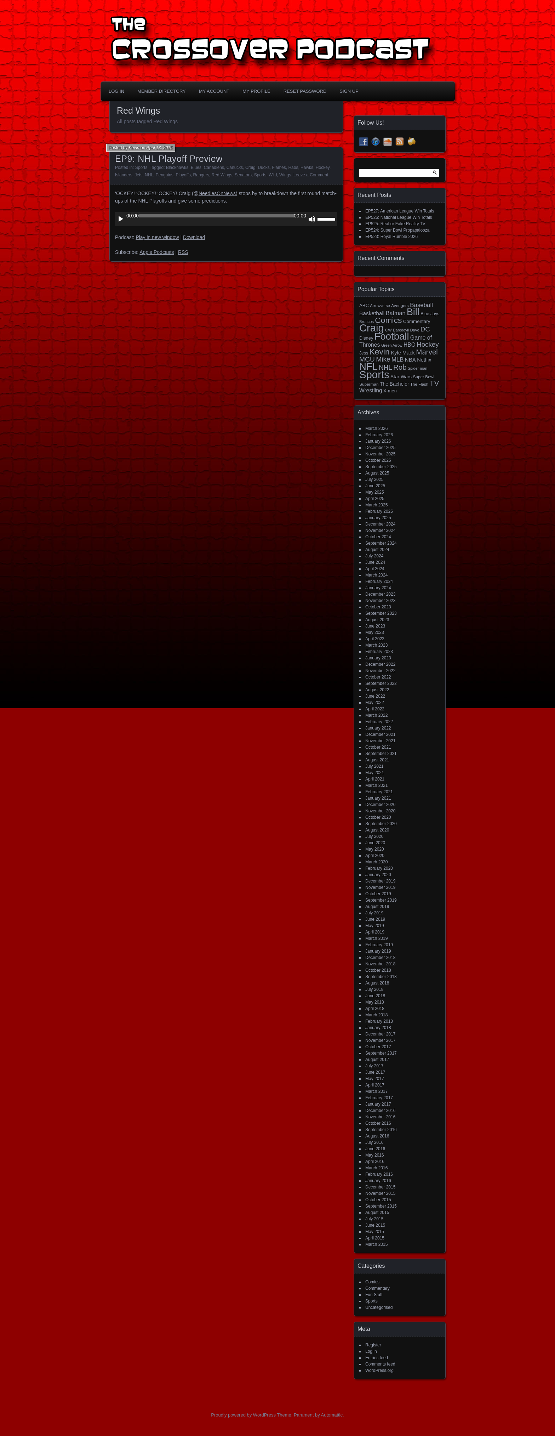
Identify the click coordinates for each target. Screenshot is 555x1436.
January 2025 (378, 517)
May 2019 (374, 925)
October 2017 (378, 1046)
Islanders (123, 174)
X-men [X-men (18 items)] (390, 390)
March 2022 (376, 715)
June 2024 (375, 562)
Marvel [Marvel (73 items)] (427, 352)
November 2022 (380, 670)
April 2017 (374, 1085)
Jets (138, 174)
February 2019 (379, 944)
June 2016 (375, 1148)
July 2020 (374, 836)
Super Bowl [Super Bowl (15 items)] (424, 376)
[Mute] (311, 219)
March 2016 (376, 1167)
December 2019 (380, 881)
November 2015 (380, 1193)
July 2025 (374, 479)
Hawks (307, 167)
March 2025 (376, 505)
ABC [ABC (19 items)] (364, 305)
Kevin (134, 147)
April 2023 (374, 638)
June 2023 (375, 626)
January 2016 (378, 1180)
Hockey (323, 167)
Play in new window (157, 237)
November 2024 (380, 530)
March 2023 (376, 645)
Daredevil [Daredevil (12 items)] (401, 330)
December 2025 (380, 447)
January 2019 (378, 951)
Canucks (235, 167)
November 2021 (380, 740)
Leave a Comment (310, 174)
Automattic (332, 1415)
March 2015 (376, 1244)
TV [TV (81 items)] (434, 383)
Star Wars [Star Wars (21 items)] (401, 376)
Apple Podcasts (156, 252)
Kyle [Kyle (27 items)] (396, 353)
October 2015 (378, 1199)
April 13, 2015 (160, 147)
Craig (250, 167)
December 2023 (380, 594)
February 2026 (379, 434)
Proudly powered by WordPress (243, 1415)
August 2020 (377, 830)
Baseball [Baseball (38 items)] (421, 305)
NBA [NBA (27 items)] (410, 360)
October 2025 (378, 460)
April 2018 (374, 1008)
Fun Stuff (373, 1294)
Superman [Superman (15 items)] (369, 384)
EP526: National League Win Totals (398, 217)
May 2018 (374, 1002)
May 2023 (374, 632)
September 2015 (381, 1206)
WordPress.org (379, 1370)
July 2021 (374, 766)
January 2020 (378, 874)
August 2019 (377, 906)
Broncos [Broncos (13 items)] (366, 321)
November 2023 (380, 600)
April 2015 (374, 1238)
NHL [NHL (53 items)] (385, 367)
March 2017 (376, 1091)
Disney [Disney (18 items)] (366, 338)
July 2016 (374, 1142)
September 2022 (381, 683)
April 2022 (374, 708)
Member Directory (161, 91)
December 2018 (380, 957)
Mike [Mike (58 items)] (383, 359)
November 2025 (380, 454)
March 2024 (376, 575)
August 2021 (377, 759)
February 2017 (379, 1097)
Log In (116, 91)
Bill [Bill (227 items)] (413, 312)
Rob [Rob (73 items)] (400, 367)
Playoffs (183, 174)
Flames (279, 167)
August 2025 (377, 473)
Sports (141, 167)
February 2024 (379, 581)
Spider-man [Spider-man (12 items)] (417, 368)
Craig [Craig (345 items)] (371, 328)
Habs (293, 167)
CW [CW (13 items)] (388, 330)
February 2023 (379, 651)
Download (194, 237)
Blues (196, 167)
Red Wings (222, 174)
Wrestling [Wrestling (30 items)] (370, 390)
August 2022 (377, 689)
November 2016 (380, 1116)
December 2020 (380, 804)
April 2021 (374, 779)
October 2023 (378, 607)
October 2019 (378, 893)
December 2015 (380, 1187)
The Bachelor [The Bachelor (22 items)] (394, 384)
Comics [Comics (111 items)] (388, 320)
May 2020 (374, 849)
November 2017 (380, 1040)
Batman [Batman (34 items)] (396, 313)
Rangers (201, 174)
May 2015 (374, 1231)
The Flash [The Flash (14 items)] (419, 384)
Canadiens (214, 167)
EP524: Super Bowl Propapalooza (397, 230)
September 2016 (381, 1129)
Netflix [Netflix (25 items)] (424, 360)
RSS (183, 252)
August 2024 (377, 549)
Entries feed (376, 1357)
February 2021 (379, 791)
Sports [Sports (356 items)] (374, 374)
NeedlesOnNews (217, 193)
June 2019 (375, 919)
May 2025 (374, 492)
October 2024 (378, 536)
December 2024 (380, 524)
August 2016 (377, 1136)
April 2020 (374, 855)
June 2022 (375, 696)
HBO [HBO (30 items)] (410, 345)
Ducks (263, 167)
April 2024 (374, 568)
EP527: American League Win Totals (399, 211)
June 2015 (375, 1225)
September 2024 (381, 543)
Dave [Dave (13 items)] (414, 330)
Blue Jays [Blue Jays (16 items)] (429, 313)
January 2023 (378, 657)
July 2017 (374, 1065)
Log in (371, 1351)
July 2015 (374, 1218)
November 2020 (380, 810)
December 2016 (380, 1110)
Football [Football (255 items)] (391, 336)
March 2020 (376, 861)
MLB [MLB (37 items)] (397, 359)
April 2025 (374, 498)
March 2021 (376, 785)
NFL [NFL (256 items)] (368, 366)
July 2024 (374, 556)
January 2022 (378, 728)
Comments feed (380, 1364)
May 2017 (374, 1078)
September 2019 (381, 900)
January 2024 (378, 587)
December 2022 (380, 664)
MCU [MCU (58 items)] (367, 359)
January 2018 (378, 1027)
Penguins (164, 174)
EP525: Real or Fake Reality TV (395, 223)
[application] (226, 219)
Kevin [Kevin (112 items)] (379, 351)
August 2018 (377, 983)
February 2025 (379, 511)
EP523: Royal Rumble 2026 (391, 236)
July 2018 (374, 989)
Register (373, 1345)
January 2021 (378, 798)
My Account (214, 91)
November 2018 (380, 963)
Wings (285, 174)
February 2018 (379, 1021)
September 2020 (381, 823)
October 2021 (378, 747)
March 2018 (376, 1014)
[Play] (120, 219)
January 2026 (378, 441)
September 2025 (381, 466)
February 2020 (379, 868)
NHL (149, 174)
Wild (273, 174)
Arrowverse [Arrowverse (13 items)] (380, 305)
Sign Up (348, 91)
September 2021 (381, 753)
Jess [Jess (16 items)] (363, 353)
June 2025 (375, 485)
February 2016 (379, 1174)
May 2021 (374, 772)
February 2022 (379, 721)
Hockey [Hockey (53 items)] (428, 344)
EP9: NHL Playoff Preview (169, 159)
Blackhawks (177, 167)
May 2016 (374, 1155)
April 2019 (374, 932)
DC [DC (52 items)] (425, 329)
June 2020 (375, 842)
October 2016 (378, 1123)
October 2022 (378, 677)
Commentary (377, 1288)
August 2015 (377, 1212)
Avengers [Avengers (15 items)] (400, 305)
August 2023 (377, 619)
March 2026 (376, 428)
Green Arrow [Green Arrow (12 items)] (391, 345)
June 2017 (375, 1072)
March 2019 (376, 938)
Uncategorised (379, 1307)
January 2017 (378, 1104)
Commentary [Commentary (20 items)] (416, 321)
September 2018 (381, 976)
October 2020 (378, 817)
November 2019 (380, 887)
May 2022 (374, 702)
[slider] (216, 215)
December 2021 (380, 734)
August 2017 (377, 1059)
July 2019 (374, 912)
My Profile (256, 91)
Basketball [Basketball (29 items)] (371, 313)
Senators (243, 174)
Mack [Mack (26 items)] (408, 353)
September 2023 (381, 613)
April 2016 (374, 1161)
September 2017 (381, 1053)
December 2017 (380, 1034)
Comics (372, 1281)
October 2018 (378, 970)
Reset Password (305, 91)
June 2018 (375, 995)
